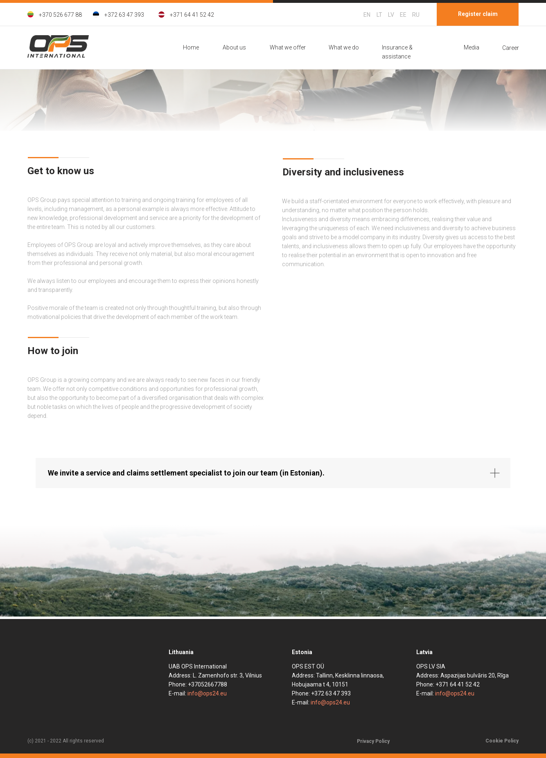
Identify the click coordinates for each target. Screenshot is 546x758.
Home (191, 47)
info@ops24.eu (207, 693)
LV (391, 14)
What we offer (288, 47)
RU (416, 14)
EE (403, 14)
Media (471, 47)
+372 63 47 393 (124, 14)
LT (379, 14)
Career (510, 48)
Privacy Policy (373, 741)
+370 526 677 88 (60, 14)
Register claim (478, 14)
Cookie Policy (502, 741)
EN (366, 14)
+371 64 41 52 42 (192, 14)
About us (234, 47)
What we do (344, 47)
